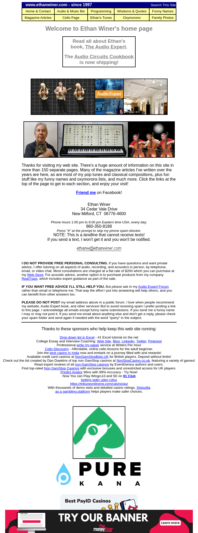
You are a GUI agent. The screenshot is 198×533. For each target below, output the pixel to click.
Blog (116, 341)
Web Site (104, 341)
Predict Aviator (71, 372)
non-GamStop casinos (92, 364)
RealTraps (29, 279)
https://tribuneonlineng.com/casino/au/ (99, 384)
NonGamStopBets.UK (92, 357)
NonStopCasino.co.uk (133, 360)
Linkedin (128, 341)
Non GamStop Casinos (61, 368)
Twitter (141, 341)
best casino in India (64, 353)
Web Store (35, 275)
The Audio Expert (105, 46)
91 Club (129, 376)
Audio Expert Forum (153, 287)
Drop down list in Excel (77, 337)
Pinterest (155, 341)
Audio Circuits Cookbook (104, 56)
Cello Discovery (57, 349)
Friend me (86, 192)
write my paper (88, 345)
